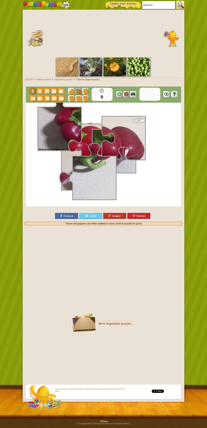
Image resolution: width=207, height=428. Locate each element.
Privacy (104, 421)
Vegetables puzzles (118, 323)
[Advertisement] (103, 33)
